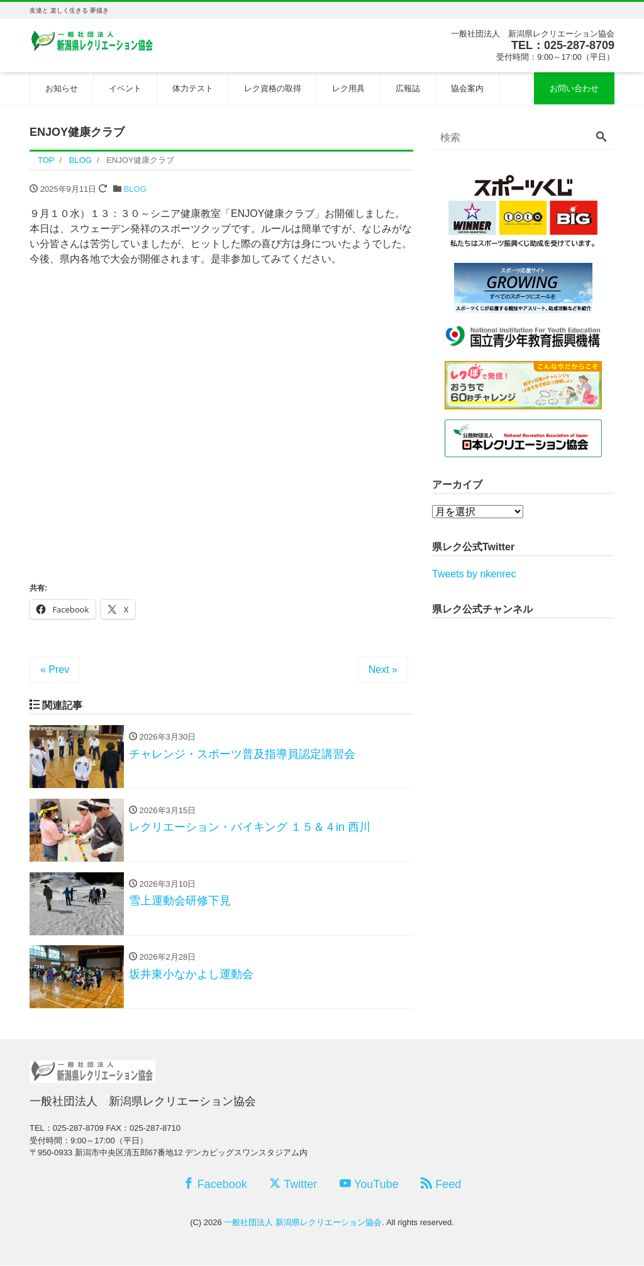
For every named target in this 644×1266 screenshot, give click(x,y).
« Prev (54, 669)
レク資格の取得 (272, 88)
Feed (441, 1184)
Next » (383, 669)
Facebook (215, 1184)
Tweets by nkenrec (474, 574)
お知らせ (61, 88)
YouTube (369, 1184)
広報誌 (408, 88)
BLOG (135, 189)
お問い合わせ (574, 88)
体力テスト (192, 88)
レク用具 (348, 88)
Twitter (293, 1184)
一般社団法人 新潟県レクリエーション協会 (303, 1223)
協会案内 (467, 88)
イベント (125, 88)
